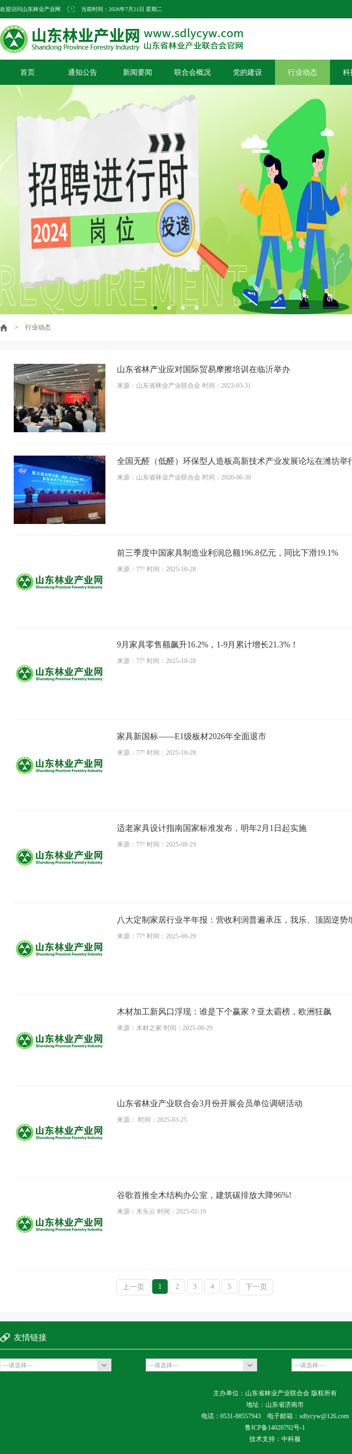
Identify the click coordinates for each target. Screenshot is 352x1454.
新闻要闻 (137, 72)
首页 (27, 72)
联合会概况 (192, 72)
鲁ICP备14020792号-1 (275, 1427)
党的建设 (247, 72)
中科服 (291, 1439)
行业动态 (302, 72)
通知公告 (82, 72)
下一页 (256, 1287)
